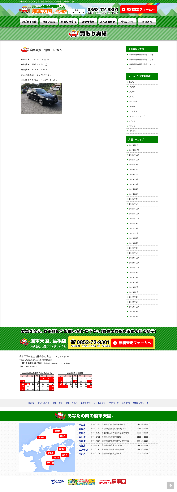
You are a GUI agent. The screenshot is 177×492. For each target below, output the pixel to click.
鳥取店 (82, 429)
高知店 (82, 445)
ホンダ (132, 121)
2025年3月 (134, 194)
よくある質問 (100, 403)
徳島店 (82, 441)
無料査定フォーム (141, 403)
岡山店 (82, 425)
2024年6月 (134, 238)
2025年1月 (134, 204)
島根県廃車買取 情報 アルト (141, 54)
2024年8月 (134, 228)
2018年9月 (134, 312)
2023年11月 (134, 263)
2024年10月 (134, 218)
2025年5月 (134, 184)
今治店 (82, 454)
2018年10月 (134, 307)
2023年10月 (134, 268)
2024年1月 (134, 253)
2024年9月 (134, 223)
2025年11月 (134, 155)
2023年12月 (134, 258)
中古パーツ (114, 403)
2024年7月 (134, 233)
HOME (31, 403)
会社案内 (126, 403)
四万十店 (83, 450)
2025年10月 (134, 160)
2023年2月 (134, 287)
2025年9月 (134, 165)
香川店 (82, 437)
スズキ (132, 92)
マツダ (132, 126)
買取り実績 (58, 403)
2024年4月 (134, 248)
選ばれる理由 (43, 403)
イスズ (132, 87)
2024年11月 (134, 214)
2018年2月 (134, 317)
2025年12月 (134, 150)
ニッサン (133, 111)
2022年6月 (134, 297)
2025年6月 (134, 179)
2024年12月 (134, 209)
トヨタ (132, 106)
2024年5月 (134, 243)
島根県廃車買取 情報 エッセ (141, 59)
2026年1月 (134, 145)
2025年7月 (134, 174)
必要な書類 (86, 403)
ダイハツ (133, 101)
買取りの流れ (71, 403)
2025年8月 (134, 169)
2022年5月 (134, 302)
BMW (131, 82)
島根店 (82, 433)
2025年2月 (134, 199)
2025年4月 (134, 189)
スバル (132, 97)
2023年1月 (134, 292)
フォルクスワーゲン (138, 116)
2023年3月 (134, 282)
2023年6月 (134, 272)
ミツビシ (133, 131)
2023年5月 (134, 277)
